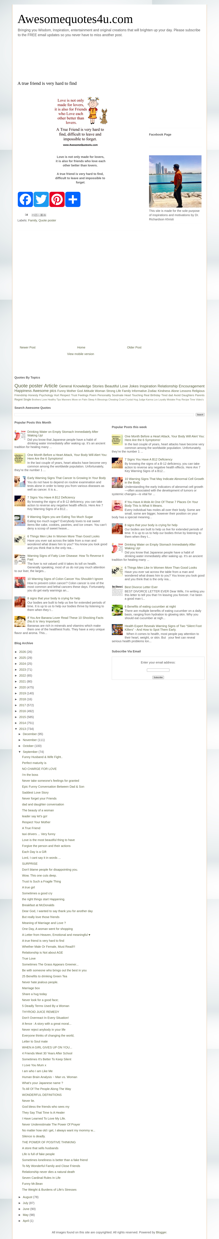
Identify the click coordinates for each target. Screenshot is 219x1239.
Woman (100, 391)
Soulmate (117, 395)
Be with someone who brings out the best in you (54, 970)
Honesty (33, 395)
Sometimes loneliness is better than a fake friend (55, 1160)
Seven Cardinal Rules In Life (41, 1177)
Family (32, 220)
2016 (23, 711)
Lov (156, 399)
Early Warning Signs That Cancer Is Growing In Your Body (66, 478)
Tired (164, 395)
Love (124, 386)
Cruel (122, 399)
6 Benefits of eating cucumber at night (150, 606)
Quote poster (47, 220)
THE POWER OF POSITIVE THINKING (49, 1142)
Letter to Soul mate (35, 1041)
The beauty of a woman (38, 810)
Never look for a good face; (40, 1000)
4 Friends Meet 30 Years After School (47, 1053)
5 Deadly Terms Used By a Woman (45, 1006)
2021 (23, 681)
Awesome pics (44, 391)
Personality (104, 395)
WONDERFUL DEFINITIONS (42, 1094)
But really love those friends (40, 917)
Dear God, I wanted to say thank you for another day (57, 911)
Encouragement (192, 386)
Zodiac (152, 391)
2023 (23, 669)
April (26, 1220)
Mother (71, 391)
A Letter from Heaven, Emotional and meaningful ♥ (56, 934)
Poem (93, 395)
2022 (23, 675)
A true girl (28, 887)
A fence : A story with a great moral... (46, 1023)
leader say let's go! (34, 816)
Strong (110, 391)
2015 (23, 717)
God (80, 391)
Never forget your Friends (39, 798)
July (26, 1203)
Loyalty (162, 399)
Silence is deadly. (33, 1136)
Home (81, 347)
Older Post (134, 347)
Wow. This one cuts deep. (39, 875)
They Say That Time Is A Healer (43, 1112)
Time (192, 399)
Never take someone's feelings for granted (50, 780)
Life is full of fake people (38, 1154)
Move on (76, 399)
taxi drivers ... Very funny (38, 834)
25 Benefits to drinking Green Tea (44, 976)
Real (146, 395)
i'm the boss (30, 774)
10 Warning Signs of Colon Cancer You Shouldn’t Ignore (65, 579)
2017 (23, 705)
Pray (178, 399)
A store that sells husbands (40, 1148)
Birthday (155, 395)
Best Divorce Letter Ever (141, 587)
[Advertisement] (91, 58)
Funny (61, 391)
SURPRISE (30, 863)
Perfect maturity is (34, 763)
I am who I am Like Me (37, 1071)
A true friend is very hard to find (43, 940)
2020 (23, 687)
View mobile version (80, 354)
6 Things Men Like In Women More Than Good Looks (63, 536)
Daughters (188, 395)
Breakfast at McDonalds (38, 905)
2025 (23, 657)
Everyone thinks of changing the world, (48, 1035)
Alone (175, 391)
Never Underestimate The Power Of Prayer (51, 1124)
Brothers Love (39, 399)
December (30, 734)
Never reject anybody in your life (44, 1029)
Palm (84, 399)
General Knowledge (75, 386)
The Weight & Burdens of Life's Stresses (49, 1189)
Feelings (83, 395)
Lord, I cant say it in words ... (41, 857)
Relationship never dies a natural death (48, 1172)
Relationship (168, 386)
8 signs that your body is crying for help (53, 598)
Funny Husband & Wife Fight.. (42, 757)
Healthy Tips (54, 399)
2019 (23, 693)
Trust (74, 395)
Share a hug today (34, 994)
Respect (65, 395)
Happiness (23, 391)
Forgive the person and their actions (46, 846)
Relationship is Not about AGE (42, 952)
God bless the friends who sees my (45, 1106)
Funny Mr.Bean (32, 1183)
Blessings (102, 399)
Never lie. (28, 1100)
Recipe (185, 399)
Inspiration (148, 386)
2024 (23, 663)
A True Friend (31, 828)
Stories (98, 386)
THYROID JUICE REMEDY (40, 1011)
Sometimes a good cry (37, 893)
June (26, 1209)
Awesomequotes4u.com (75, 19)
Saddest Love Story (35, 792)
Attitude (89, 391)
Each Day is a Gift (34, 851)
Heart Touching (133, 395)
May (26, 1215)
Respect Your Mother (36, 822)
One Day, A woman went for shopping (47, 929)
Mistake (171, 399)
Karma (149, 399)
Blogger (161, 1232)
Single (27, 399)
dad (170, 395)
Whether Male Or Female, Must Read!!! (48, 946)
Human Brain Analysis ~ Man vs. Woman (49, 1077)
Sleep (91, 399)
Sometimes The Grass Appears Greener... (50, 964)
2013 (23, 729)
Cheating (113, 399)
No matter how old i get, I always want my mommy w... (58, 1130)
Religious (198, 391)
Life (118, 391)
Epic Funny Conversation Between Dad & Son (53, 786)
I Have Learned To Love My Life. (44, 1118)
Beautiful (112, 386)
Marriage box (31, 988)
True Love (29, 958)
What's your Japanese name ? (42, 1083)
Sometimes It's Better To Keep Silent (46, 1059)
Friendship (20, 395)
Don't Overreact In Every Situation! (45, 1017)
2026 (23, 651)
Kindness (164, 391)
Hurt (56, 395)
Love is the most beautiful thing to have (48, 840)
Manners (66, 399)
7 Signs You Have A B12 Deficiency (51, 497)
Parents (200, 395)
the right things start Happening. (43, 899)
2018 (23, 699)
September (30, 751)
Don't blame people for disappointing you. (50, 869)
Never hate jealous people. (40, 982)
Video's (200, 399)
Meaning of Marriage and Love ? (44, 923)
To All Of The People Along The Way (46, 1089)
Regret (18, 399)
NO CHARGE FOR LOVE (39, 768)
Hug (136, 399)
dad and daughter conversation (43, 804)
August (28, 1197)
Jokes (134, 386)
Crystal (129, 399)
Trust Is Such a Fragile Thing (41, 881)
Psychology (46, 395)
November (30, 740)
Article (51, 385)
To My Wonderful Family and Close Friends (51, 1166)
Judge (142, 399)
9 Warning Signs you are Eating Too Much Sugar (60, 517)
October (29, 746)
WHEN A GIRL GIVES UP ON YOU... (47, 1047)
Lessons (185, 391)
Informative (139, 391)
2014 (23, 723)
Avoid (177, 395)
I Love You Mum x (34, 1065)
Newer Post (27, 347)
